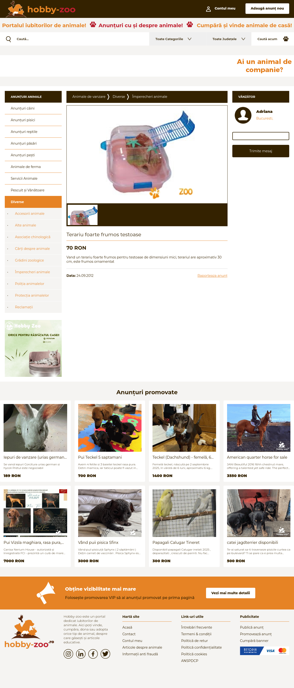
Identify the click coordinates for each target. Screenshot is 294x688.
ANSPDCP (189, 661)
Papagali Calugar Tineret (176, 542)
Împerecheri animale (32, 272)
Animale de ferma (26, 167)
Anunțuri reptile (24, 132)
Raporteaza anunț (212, 275)
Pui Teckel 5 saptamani (100, 457)
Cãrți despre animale (32, 249)
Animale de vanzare (88, 97)
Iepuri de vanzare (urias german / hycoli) (35, 457)
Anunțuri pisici (23, 120)
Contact (129, 634)
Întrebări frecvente (196, 627)
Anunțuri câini (23, 108)
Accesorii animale (29, 213)
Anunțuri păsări (24, 143)
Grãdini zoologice (29, 260)
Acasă (127, 627)
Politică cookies (194, 654)
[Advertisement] (116, 66)
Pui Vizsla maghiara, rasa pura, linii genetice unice (32, 542)
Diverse (17, 202)
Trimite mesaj (260, 151)
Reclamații (24, 307)
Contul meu (132, 641)
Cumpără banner (254, 641)
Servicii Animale (24, 178)
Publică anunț (252, 627)
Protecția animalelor (32, 295)
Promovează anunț (256, 634)
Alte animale (25, 225)
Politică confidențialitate (201, 647)
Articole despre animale (142, 647)
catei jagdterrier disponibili (252, 542)
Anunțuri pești (23, 155)
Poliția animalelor (29, 284)
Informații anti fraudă (140, 654)
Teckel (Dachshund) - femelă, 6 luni (181, 457)
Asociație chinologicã (32, 237)
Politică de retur (194, 641)
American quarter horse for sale (257, 457)
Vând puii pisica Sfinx (98, 542)
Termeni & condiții (196, 634)
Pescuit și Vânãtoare (27, 190)
